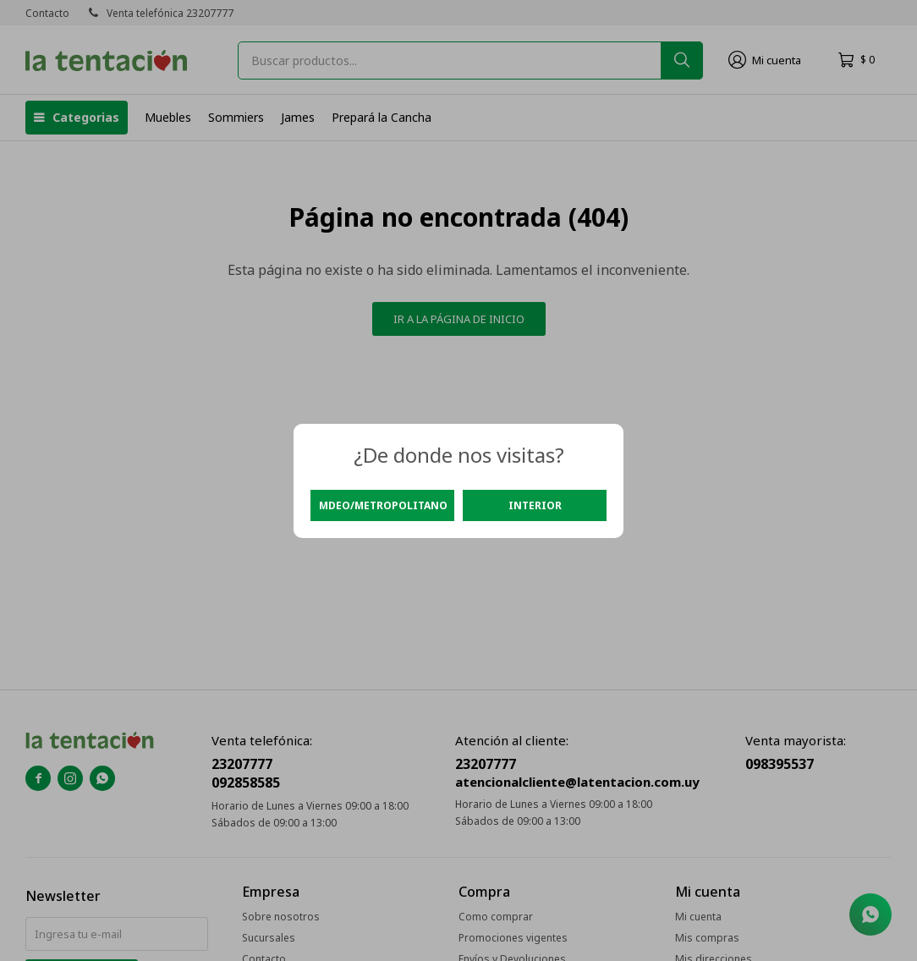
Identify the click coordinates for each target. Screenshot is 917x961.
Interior (535, 505)
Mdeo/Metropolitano (383, 505)
